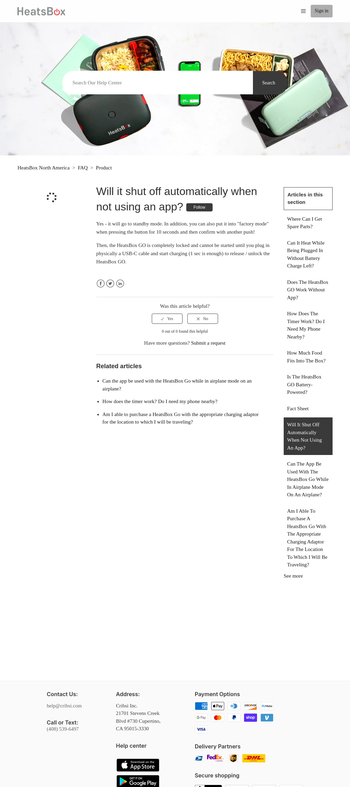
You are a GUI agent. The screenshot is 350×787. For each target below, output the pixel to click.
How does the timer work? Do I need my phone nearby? (160, 401)
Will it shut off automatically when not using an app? (304, 436)
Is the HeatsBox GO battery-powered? (304, 384)
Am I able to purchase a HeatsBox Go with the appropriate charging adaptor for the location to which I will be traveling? (307, 538)
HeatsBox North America (43, 167)
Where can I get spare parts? (304, 223)
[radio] (167, 319)
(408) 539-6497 (63, 729)
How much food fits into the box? (306, 356)
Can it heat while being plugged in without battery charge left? (305, 254)
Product (104, 167)
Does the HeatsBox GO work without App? (307, 289)
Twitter (110, 283)
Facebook (100, 283)
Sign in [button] (321, 10)
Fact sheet (298, 408)
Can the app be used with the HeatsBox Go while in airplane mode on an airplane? (307, 479)
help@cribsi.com (64, 705)
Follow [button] (199, 207)
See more (293, 576)
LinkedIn (120, 283)
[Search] (157, 83)
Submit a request (208, 343)
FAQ (83, 167)
